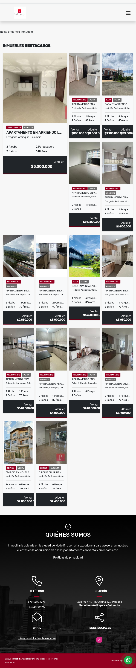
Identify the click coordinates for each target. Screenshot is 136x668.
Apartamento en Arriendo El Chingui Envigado (117, 383)
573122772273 (36, 601)
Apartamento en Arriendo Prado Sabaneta (18, 290)
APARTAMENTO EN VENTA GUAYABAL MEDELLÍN (84, 192)
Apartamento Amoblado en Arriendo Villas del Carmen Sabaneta (51, 383)
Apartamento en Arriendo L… (34, 132)
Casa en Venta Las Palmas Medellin (84, 286)
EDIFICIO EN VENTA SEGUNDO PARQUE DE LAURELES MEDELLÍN (18, 472)
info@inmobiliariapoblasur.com (37, 638)
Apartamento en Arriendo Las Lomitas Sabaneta (51, 290)
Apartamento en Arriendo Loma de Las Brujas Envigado (117, 197)
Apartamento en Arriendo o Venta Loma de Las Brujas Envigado (84, 104)
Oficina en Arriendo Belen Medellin (51, 472)
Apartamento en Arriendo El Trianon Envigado (117, 290)
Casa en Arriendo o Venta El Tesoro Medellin (117, 104)
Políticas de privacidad (68, 557)
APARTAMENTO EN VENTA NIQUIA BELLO (84, 379)
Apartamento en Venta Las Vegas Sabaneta (18, 379)
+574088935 (37, 607)
